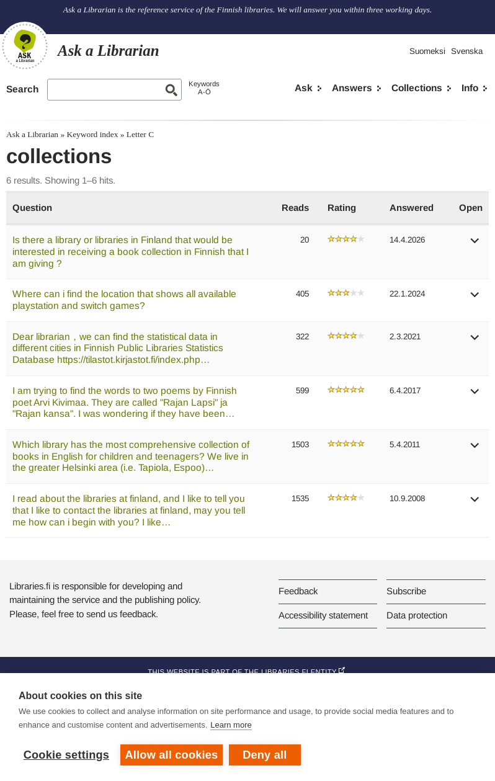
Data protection (416, 615)
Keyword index (92, 134)
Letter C (140, 134)
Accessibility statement (323, 615)
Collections (416, 88)
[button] (475, 244)
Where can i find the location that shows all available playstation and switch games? (124, 299)
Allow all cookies (171, 755)
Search (22, 89)
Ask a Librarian (32, 134)
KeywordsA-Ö (204, 88)
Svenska (467, 51)
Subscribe (406, 591)
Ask (304, 88)
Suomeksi (427, 51)
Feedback (298, 591)
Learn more (230, 725)
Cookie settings (66, 755)
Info (470, 88)
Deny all (265, 755)
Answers (352, 88)
